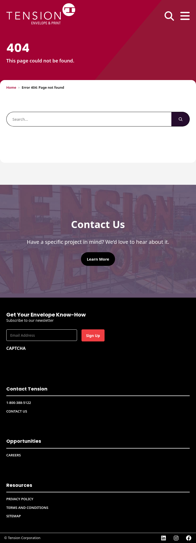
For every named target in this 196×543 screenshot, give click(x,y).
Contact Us (16, 411)
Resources (19, 485)
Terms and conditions (27, 507)
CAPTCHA (16, 348)
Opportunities (23, 441)
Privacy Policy (19, 499)
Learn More (98, 259)
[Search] (180, 119)
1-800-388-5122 (18, 402)
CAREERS (13, 455)
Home (11, 87)
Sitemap (13, 516)
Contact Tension (26, 389)
